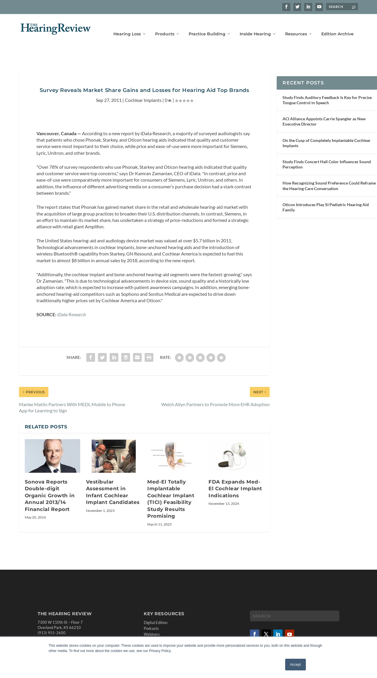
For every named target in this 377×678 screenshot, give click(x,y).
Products (164, 25)
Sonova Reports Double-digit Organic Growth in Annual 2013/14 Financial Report (50, 486)
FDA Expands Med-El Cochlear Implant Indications (235, 480)
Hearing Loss (127, 25)
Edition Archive (337, 25)
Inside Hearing (255, 25)
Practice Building (207, 25)
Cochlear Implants (143, 91)
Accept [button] (295, 665)
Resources (296, 25)
